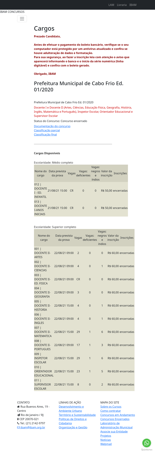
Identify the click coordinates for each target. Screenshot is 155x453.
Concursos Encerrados (115, 419)
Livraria (122, 5)
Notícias (105, 440)
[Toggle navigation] (22, 18)
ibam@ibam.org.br (31, 427)
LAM (111, 5)
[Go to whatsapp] (146, 443)
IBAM (132, 5)
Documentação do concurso (52, 126)
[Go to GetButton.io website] (146, 449)
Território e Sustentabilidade (77, 415)
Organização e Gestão (73, 427)
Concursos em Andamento (117, 415)
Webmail (106, 444)
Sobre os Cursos (110, 407)
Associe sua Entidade (114, 431)
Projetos (105, 436)
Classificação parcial (47, 130)
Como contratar (110, 411)
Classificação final (45, 134)
